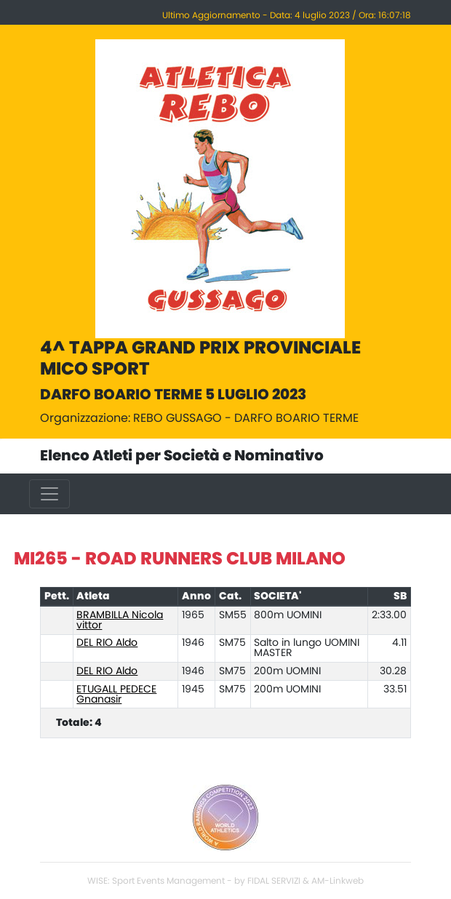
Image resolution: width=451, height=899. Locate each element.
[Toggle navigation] (49, 493)
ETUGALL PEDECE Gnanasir (116, 694)
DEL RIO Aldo (106, 643)
